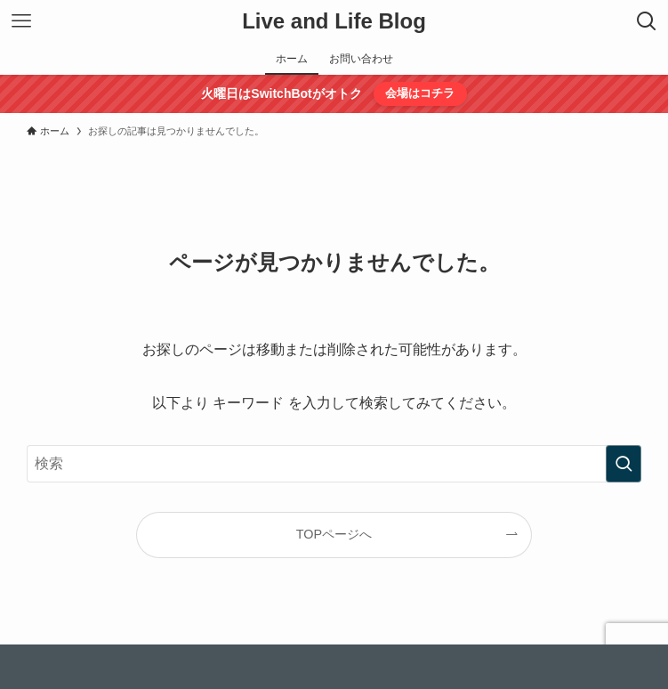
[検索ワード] (334, 463)
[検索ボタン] (646, 21)
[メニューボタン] (21, 21)
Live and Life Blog (334, 21)
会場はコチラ (420, 93)
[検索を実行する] (623, 463)
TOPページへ (334, 534)
